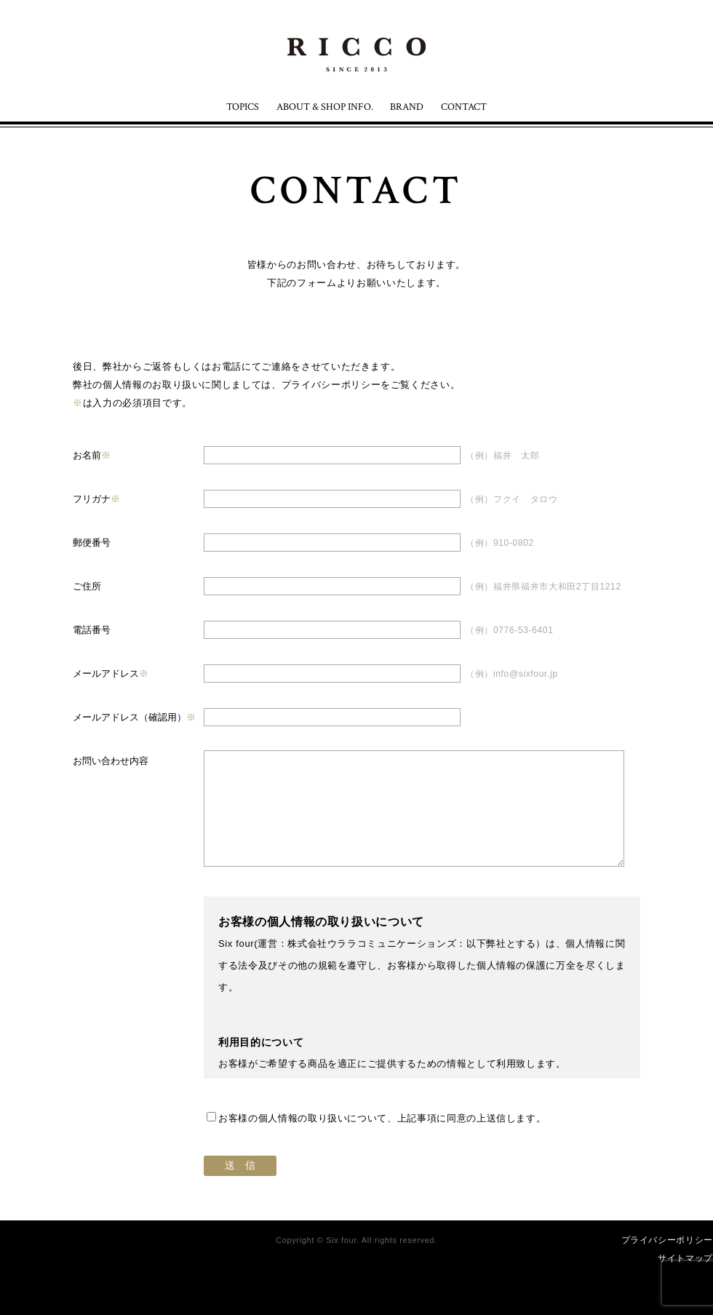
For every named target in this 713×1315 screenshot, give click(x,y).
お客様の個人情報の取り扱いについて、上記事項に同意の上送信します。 (376, 1118)
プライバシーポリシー (331, 384)
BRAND (406, 107)
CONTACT (464, 107)
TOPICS (242, 107)
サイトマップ (685, 1258)
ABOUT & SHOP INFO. (324, 107)
